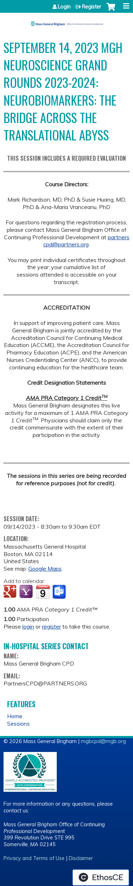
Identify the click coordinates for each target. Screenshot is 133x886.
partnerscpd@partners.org (86, 241)
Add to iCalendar (42, 592)
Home (14, 716)
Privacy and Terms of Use (34, 858)
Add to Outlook (59, 592)
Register (91, 6)
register (51, 626)
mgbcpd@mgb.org (103, 741)
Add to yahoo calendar (27, 592)
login (28, 626)
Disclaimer (81, 858)
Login (64, 6)
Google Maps (45, 568)
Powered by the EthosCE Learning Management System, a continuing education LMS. (100, 877)
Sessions (18, 723)
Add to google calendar (11, 592)
